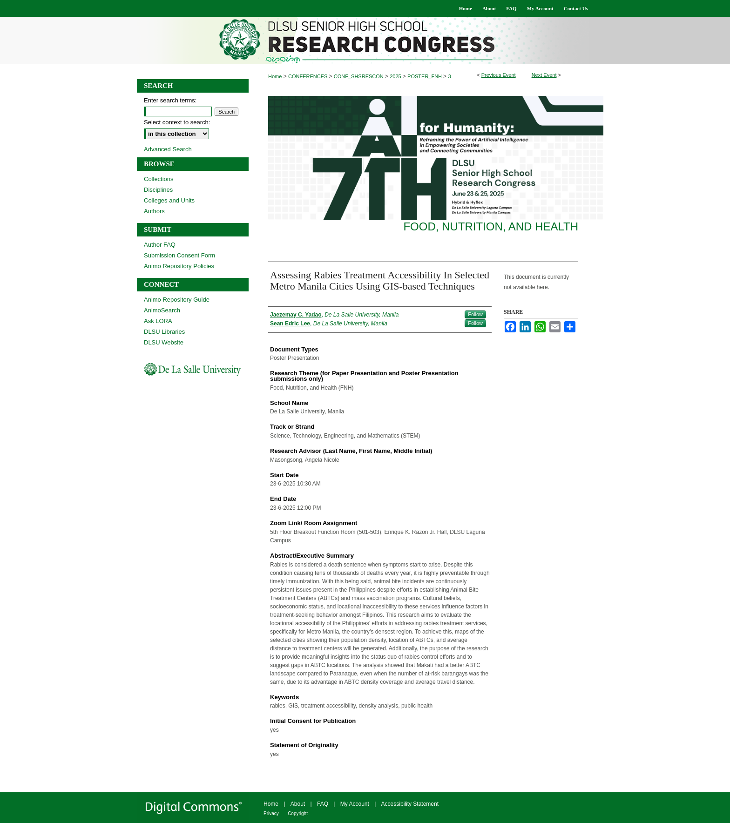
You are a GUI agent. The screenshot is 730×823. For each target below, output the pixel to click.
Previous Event (498, 75)
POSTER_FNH (425, 76)
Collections (159, 178)
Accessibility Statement (410, 804)
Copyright (298, 813)
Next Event (544, 75)
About (298, 804)
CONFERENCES (308, 76)
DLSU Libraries (164, 331)
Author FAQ (160, 244)
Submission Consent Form (179, 255)
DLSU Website (163, 342)
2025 (396, 76)
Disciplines (158, 189)
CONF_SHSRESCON (359, 76)
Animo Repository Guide (177, 299)
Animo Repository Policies (179, 266)
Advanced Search (168, 149)
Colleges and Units (169, 200)
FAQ (322, 804)
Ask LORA (158, 320)
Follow (475, 314)
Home (275, 76)
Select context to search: (177, 122)
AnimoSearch (162, 310)
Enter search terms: (170, 100)
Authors (154, 211)
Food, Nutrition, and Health (490, 226)
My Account (354, 804)
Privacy (271, 813)
